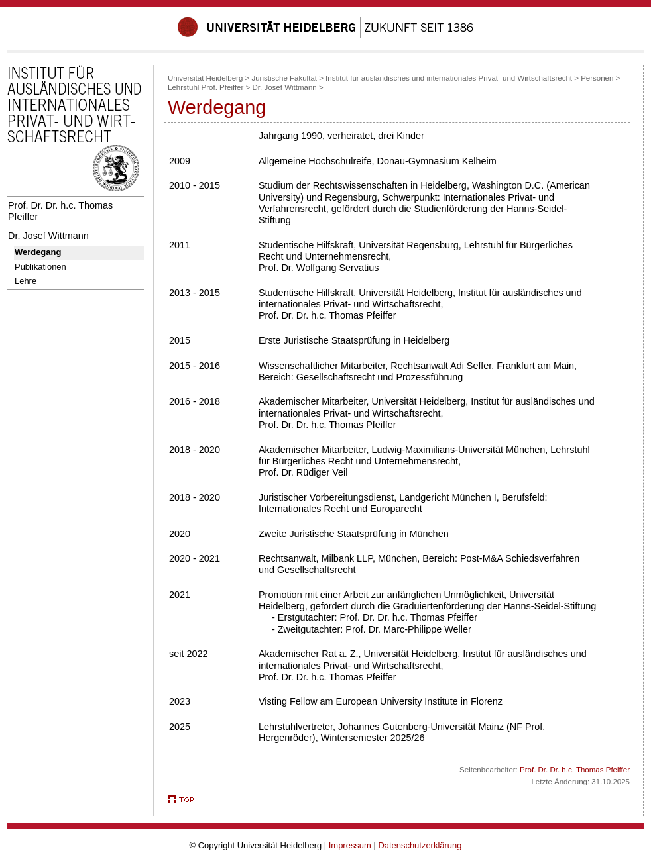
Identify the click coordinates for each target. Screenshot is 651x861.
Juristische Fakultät (284, 78)
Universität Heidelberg (205, 78)
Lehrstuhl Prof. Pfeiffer (205, 87)
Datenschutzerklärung (419, 845)
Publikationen (40, 267)
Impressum (350, 845)
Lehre (25, 281)
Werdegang (38, 252)
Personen (597, 78)
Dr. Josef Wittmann (48, 235)
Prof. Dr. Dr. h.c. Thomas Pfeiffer (60, 211)
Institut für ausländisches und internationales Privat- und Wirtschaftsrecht (449, 78)
